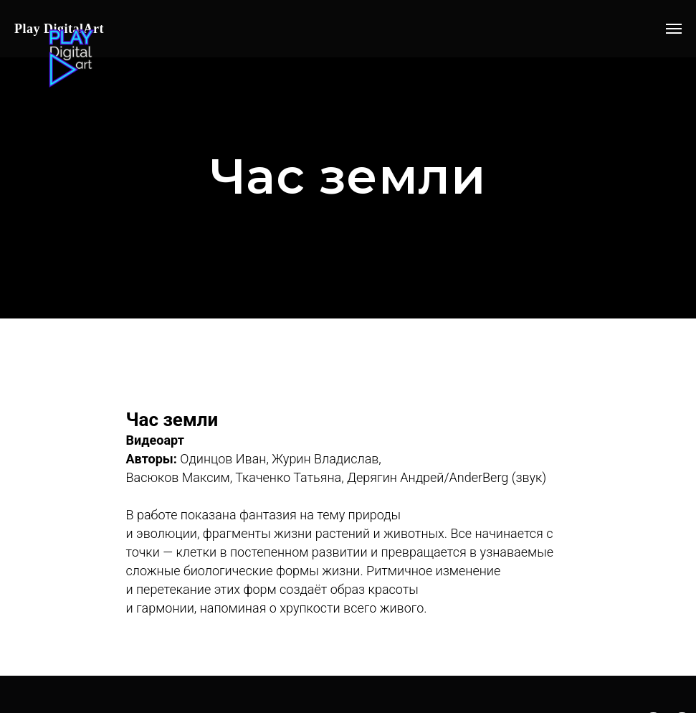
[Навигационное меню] (674, 29)
